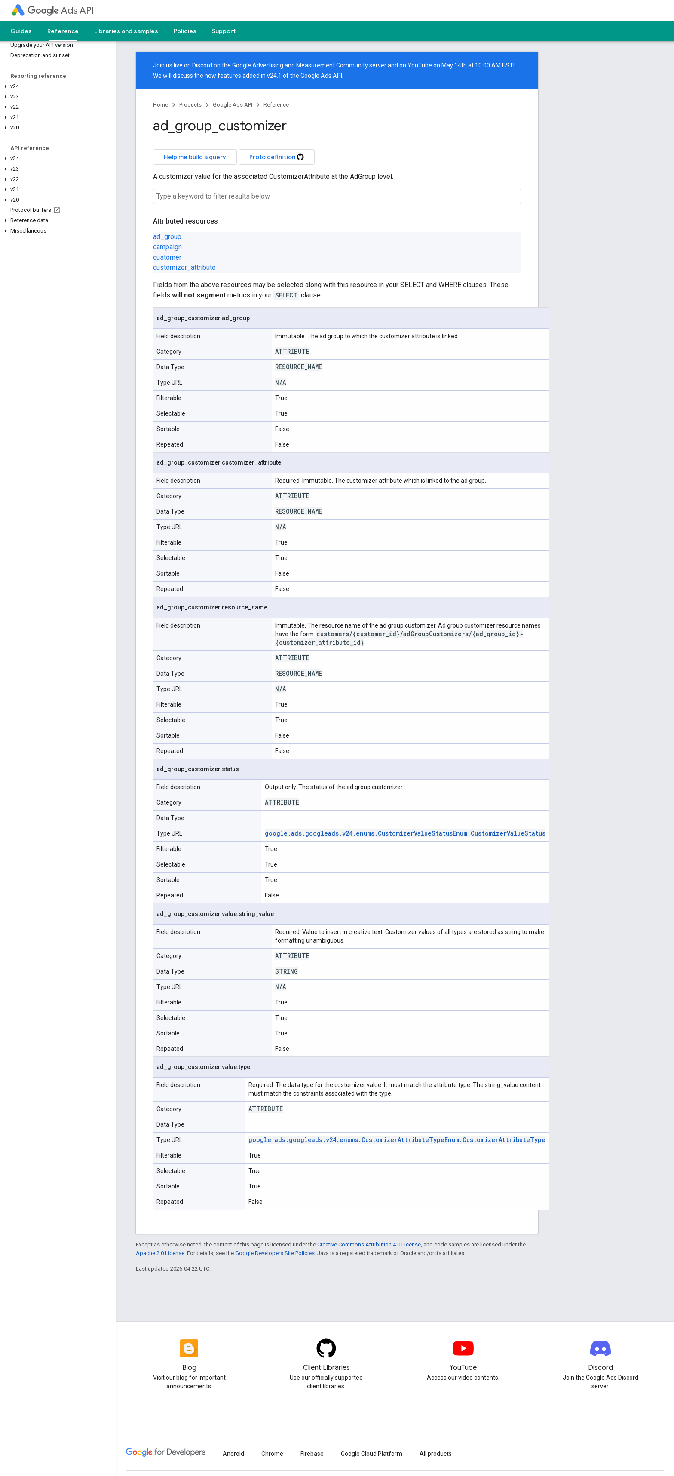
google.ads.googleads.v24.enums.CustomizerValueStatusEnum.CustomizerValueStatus (405, 833)
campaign (167, 247)
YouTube (419, 65)
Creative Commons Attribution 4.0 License (369, 1244)
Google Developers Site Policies (275, 1253)
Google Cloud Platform (371, 1453)
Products (190, 104)
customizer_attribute (184, 267)
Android (233, 1453)
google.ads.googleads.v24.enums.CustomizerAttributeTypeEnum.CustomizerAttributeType (396, 1140)
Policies (185, 31)
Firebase (312, 1453)
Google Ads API (232, 104)
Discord (202, 65)
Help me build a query (195, 157)
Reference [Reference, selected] (63, 31)
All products (436, 1453)
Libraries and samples (126, 31)
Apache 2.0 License (160, 1253)
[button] (56, 86)
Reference (276, 104)
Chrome (272, 1453)
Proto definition (276, 157)
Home (160, 104)
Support (224, 31)
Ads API (61, 10)
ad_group (167, 237)
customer (167, 257)
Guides (21, 31)
